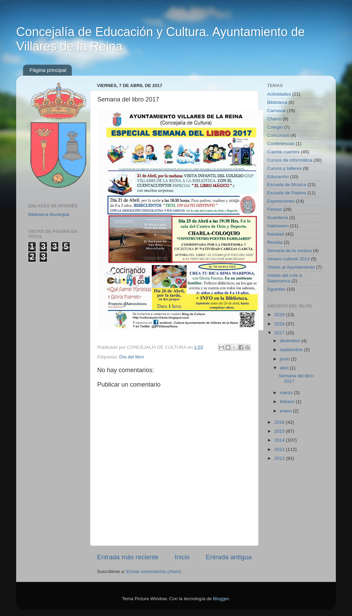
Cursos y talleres (284, 168)
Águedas (276, 289)
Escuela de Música (286, 184)
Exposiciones (281, 201)
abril (285, 367)
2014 (280, 440)
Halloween (278, 225)
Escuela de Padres (286, 192)
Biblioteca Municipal (48, 214)
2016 (280, 422)
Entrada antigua (229, 557)
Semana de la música (289, 250)
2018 (280, 323)
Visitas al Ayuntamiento (291, 267)
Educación (278, 176)
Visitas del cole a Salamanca (284, 278)
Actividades (279, 94)
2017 (280, 332)
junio (285, 358)
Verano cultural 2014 (288, 258)
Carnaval (276, 110)
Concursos (278, 135)
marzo (287, 392)
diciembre (290, 340)
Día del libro (131, 356)
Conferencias (281, 143)
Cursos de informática (289, 160)
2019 (280, 314)
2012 (280, 458)
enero (286, 410)
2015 (280, 431)
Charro (274, 118)
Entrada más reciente (128, 557)
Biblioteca (277, 102)
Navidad (275, 234)
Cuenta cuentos (283, 151)
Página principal (48, 70)
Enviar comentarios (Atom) (154, 571)
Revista (275, 242)
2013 (280, 449)
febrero (288, 401)
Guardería (277, 217)
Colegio (275, 127)
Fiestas (274, 209)
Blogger (221, 598)
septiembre (292, 349)
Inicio (182, 557)
